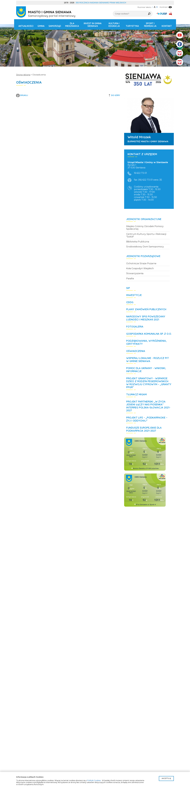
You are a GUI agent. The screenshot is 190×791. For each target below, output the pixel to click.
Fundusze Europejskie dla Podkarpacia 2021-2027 (144, 429)
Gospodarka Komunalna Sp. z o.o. (149, 333)
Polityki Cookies (94, 780)
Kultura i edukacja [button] (114, 24)
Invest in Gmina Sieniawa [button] (92, 24)
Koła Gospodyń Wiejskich (140, 268)
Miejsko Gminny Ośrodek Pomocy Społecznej (145, 227)
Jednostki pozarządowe (143, 256)
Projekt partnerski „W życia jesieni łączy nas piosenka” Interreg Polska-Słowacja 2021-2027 (148, 406)
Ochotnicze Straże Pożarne (141, 263)
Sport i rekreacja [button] (150, 24)
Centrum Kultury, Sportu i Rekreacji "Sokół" (146, 235)
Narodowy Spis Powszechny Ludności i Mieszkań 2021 (145, 318)
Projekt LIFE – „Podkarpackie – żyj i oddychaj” (146, 419)
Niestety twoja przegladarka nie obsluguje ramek (145, 454)
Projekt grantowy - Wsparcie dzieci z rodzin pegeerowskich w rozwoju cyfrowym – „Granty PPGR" (148, 383)
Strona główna (23, 74)
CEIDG (129, 302)
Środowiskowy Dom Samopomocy (145, 246)
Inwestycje (134, 295)
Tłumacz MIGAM (136, 394)
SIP (128, 288)
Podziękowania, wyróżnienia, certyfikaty (146, 342)
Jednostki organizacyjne (143, 219)
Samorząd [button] (55, 26)
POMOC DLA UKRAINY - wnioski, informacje (146, 370)
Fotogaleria (134, 326)
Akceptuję (166, 778)
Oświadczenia (135, 351)
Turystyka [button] (132, 26)
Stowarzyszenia (134, 273)
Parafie (130, 278)
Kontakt (167, 26)
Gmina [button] (41, 26)
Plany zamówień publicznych (146, 309)
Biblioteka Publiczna (137, 241)
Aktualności (25, 26)
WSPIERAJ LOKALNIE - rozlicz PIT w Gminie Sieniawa (147, 360)
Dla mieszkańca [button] (72, 24)
